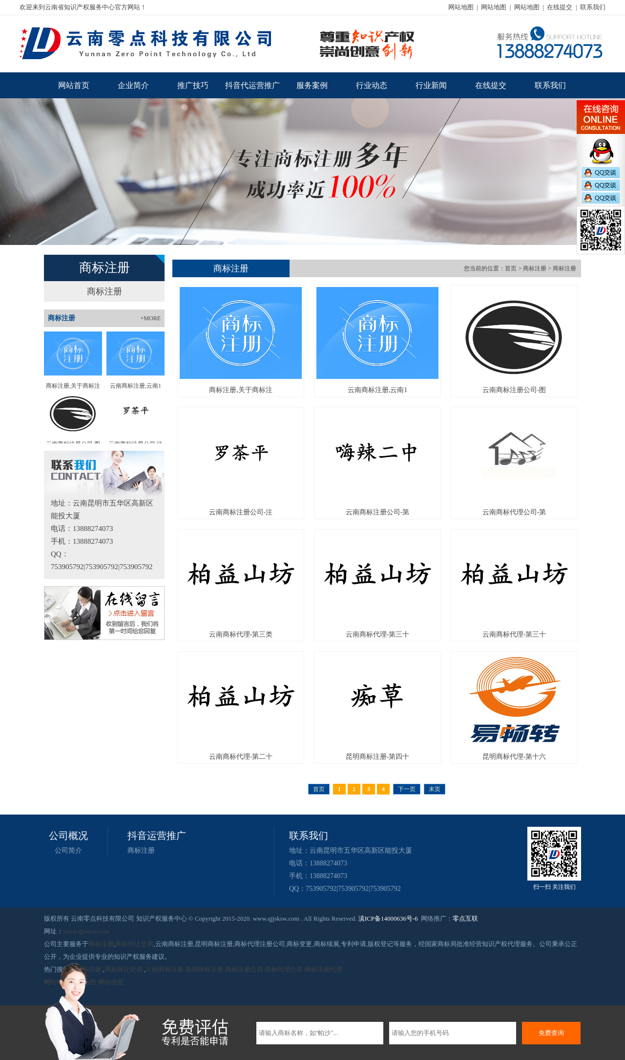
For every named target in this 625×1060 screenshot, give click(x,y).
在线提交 (559, 7)
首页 (511, 268)
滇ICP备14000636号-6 (388, 918)
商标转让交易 (134, 944)
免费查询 (551, 1033)
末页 (434, 789)
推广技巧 (192, 85)
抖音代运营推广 (252, 85)
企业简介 (133, 85)
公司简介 (68, 850)
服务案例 (312, 85)
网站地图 (461, 7)
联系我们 (592, 7)
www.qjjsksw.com (86, 931)
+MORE (151, 318)
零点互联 (465, 918)
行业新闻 (431, 85)
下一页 (407, 789)
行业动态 (371, 85)
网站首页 (73, 85)
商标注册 (104, 291)
